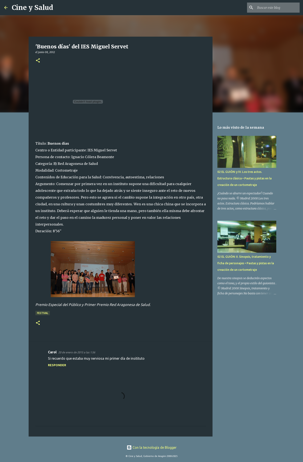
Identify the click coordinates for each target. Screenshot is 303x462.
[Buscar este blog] (277, 8)
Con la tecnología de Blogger (152, 447)
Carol (52, 352)
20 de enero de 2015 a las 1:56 (76, 352)
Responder (57, 365)
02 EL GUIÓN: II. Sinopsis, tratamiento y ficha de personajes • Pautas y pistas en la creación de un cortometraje (245, 263)
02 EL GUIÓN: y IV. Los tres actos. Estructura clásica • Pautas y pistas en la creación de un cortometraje (244, 178)
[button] (37, 61)
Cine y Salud (32, 7)
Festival (42, 313)
